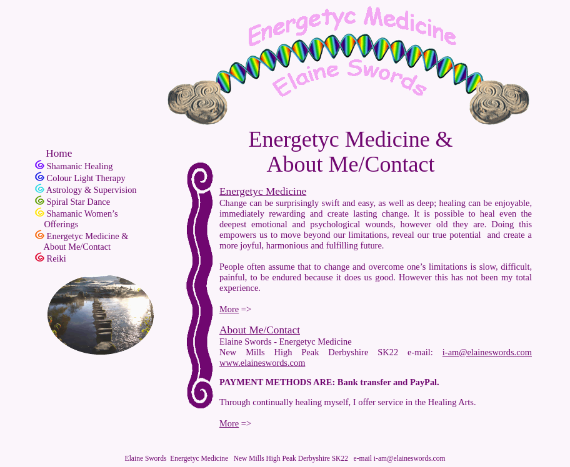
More (229, 309)
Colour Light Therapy (86, 178)
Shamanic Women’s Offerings (76, 219)
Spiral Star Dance (79, 202)
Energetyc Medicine (262, 191)
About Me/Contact (259, 330)
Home (53, 153)
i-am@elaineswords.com (487, 352)
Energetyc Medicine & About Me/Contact (81, 241)
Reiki (56, 258)
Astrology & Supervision (91, 190)
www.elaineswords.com (262, 363)
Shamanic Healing (80, 166)
